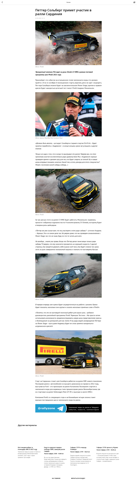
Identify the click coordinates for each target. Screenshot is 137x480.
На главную (56, 478)
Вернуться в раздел (78, 478)
